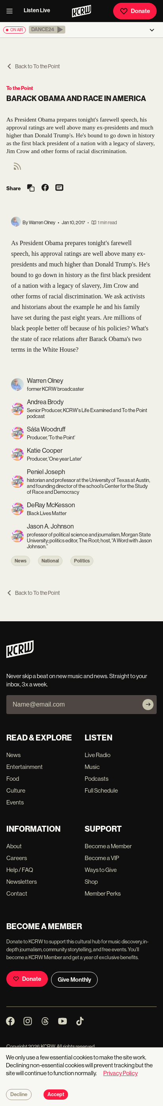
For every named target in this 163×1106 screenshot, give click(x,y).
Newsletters (21, 881)
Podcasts (96, 778)
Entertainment (24, 766)
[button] (47, 30)
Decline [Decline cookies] (18, 1094)
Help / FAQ (19, 869)
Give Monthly (74, 979)
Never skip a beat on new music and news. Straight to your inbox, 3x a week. (76, 680)
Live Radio (97, 755)
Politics (82, 561)
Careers (16, 858)
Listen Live (37, 10)
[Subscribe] (148, 704)
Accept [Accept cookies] (55, 1094)
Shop (91, 881)
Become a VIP (102, 858)
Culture (15, 790)
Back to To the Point (33, 66)
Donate (135, 11)
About (14, 846)
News (21, 561)
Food (12, 778)
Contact (16, 893)
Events (15, 802)
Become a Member (108, 846)
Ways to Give (101, 869)
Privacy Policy (120, 1073)
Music (92, 766)
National (50, 561)
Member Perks (103, 893)
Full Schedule (101, 790)
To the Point (19, 88)
